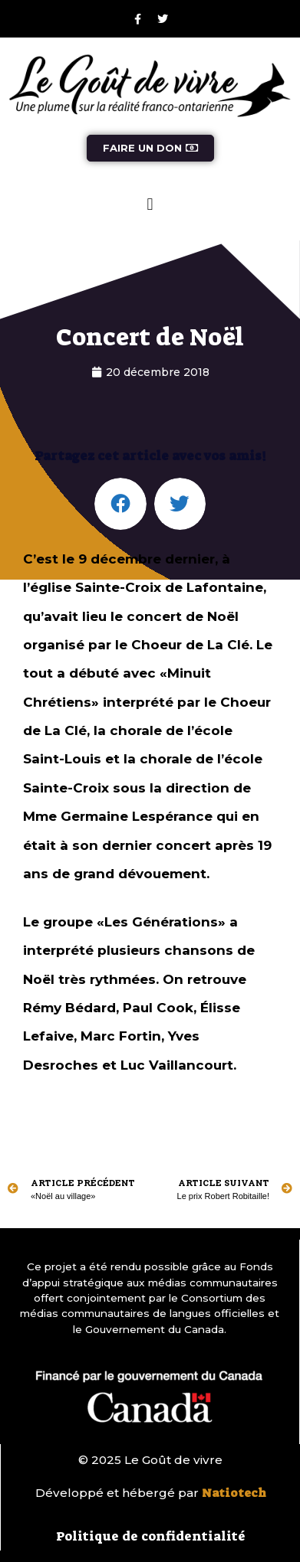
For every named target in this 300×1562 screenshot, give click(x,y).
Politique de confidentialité (151, 1536)
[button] (150, 204)
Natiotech (234, 1493)
